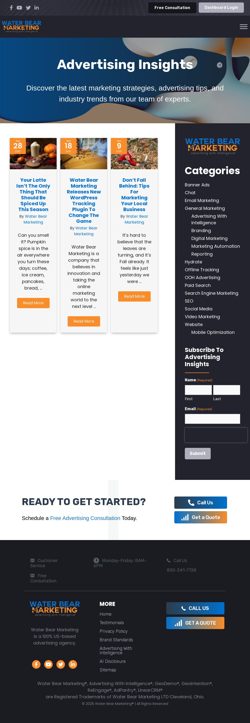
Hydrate (193, 262)
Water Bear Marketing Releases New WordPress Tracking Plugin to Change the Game (84, 201)
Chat (190, 193)
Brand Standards (116, 640)
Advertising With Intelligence (116, 650)
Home (106, 614)
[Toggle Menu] (244, 26)
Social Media (198, 309)
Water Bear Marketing (35, 219)
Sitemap (108, 670)
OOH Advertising (202, 277)
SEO (189, 301)
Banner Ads (197, 185)
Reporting (202, 254)
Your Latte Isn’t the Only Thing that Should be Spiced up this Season (33, 195)
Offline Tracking (202, 270)
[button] (33, 303)
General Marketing (205, 208)
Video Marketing (202, 317)
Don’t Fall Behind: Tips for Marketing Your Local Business (134, 195)
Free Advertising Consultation (85, 518)
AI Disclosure (113, 661)
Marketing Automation (215, 246)
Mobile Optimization (213, 332)
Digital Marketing (209, 238)
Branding (201, 230)
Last (217, 399)
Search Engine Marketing (211, 293)
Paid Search (198, 285)
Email (198, 409)
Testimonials (112, 622)
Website (194, 324)
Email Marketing (202, 200)
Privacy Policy (114, 631)
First (189, 399)
